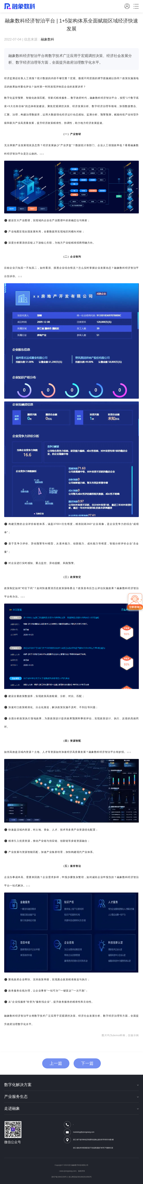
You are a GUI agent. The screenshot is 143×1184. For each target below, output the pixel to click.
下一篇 (87, 1063)
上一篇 (56, 1063)
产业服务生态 (71, 1096)
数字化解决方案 (71, 1085)
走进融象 (71, 1108)
